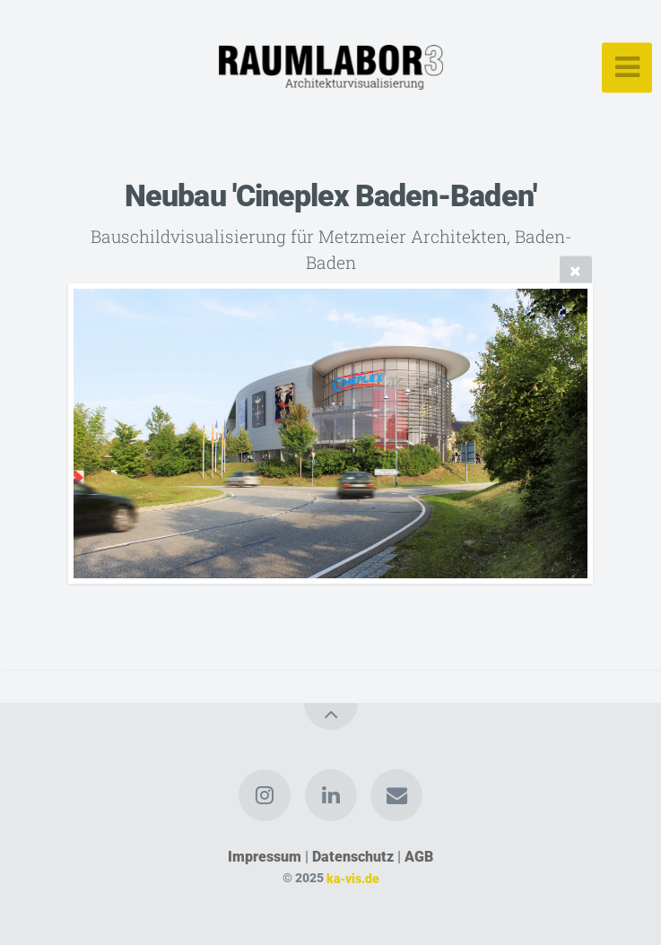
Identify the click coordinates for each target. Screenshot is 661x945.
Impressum (264, 856)
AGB (418, 856)
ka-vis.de (352, 878)
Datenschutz (353, 856)
